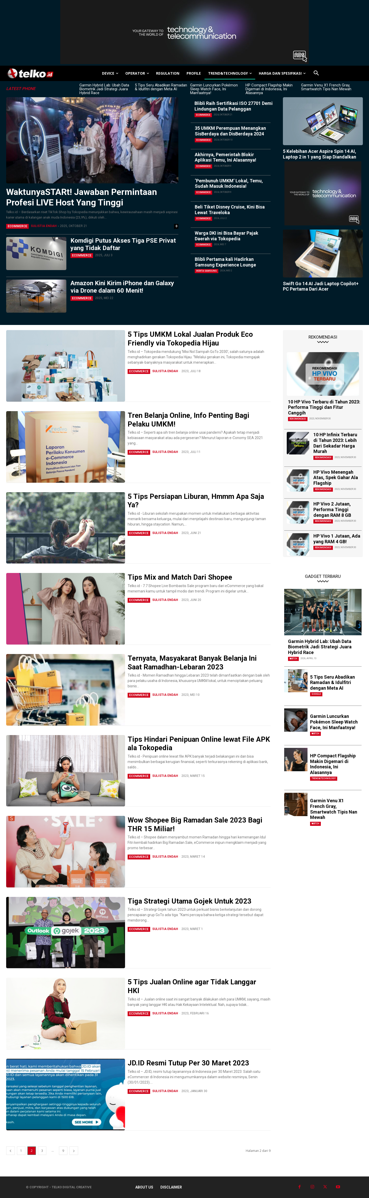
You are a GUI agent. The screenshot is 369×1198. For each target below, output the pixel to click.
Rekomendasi (298, 419)
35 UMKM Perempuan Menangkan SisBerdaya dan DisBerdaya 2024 (230, 130)
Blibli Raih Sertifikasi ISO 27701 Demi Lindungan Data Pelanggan (233, 106)
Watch (293, 658)
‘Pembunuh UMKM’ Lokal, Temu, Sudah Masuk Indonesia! (229, 183)
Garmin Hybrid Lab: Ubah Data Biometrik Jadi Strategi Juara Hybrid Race (104, 89)
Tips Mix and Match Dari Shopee (180, 577)
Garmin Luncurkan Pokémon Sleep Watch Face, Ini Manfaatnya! (214, 89)
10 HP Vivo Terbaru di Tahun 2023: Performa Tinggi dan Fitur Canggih (324, 407)
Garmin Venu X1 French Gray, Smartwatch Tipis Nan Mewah (326, 87)
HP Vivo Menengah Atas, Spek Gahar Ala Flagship (335, 477)
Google (316, 694)
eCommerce (17, 226)
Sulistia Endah (44, 226)
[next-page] (73, 1150)
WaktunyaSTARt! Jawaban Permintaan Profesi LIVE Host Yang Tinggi (81, 197)
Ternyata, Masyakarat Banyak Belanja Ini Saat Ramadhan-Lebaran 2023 (193, 662)
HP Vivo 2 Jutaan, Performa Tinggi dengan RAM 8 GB (332, 509)
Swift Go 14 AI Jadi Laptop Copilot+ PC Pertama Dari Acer (320, 286)
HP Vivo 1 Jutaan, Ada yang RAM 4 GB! (336, 538)
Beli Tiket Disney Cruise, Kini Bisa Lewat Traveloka (230, 209)
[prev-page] (10, 1150)
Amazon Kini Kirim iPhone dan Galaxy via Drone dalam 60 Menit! (122, 287)
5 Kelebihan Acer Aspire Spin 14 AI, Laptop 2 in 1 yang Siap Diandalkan (319, 154)
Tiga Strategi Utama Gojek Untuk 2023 (190, 901)
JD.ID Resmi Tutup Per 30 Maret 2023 (189, 1063)
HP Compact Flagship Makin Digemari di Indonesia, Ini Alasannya (269, 89)
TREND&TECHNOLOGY (324, 778)
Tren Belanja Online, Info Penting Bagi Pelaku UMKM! (188, 419)
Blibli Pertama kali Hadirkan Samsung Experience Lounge (225, 262)
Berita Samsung (206, 271)
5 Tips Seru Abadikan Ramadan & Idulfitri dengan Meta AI (161, 87)
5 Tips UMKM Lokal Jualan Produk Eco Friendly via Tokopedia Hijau (191, 338)
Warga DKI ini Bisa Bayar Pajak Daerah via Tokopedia (226, 235)
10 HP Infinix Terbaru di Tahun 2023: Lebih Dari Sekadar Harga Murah (335, 443)
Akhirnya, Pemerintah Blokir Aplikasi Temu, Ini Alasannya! (225, 157)
